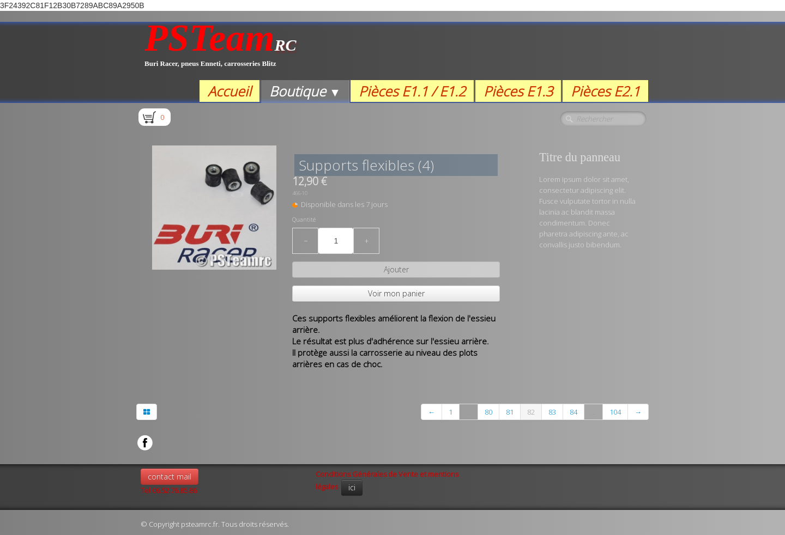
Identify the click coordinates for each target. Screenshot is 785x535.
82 (531, 412)
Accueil (229, 91)
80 (488, 412)
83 (552, 412)
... (468, 412)
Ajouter (396, 269)
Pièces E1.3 (518, 91)
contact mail (169, 476)
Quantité (304, 219)
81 (510, 412)
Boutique (305, 91)
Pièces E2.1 (605, 91)
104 (615, 412)
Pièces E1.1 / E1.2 (412, 91)
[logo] (220, 51)
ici (351, 487)
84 (573, 412)
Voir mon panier (396, 293)
